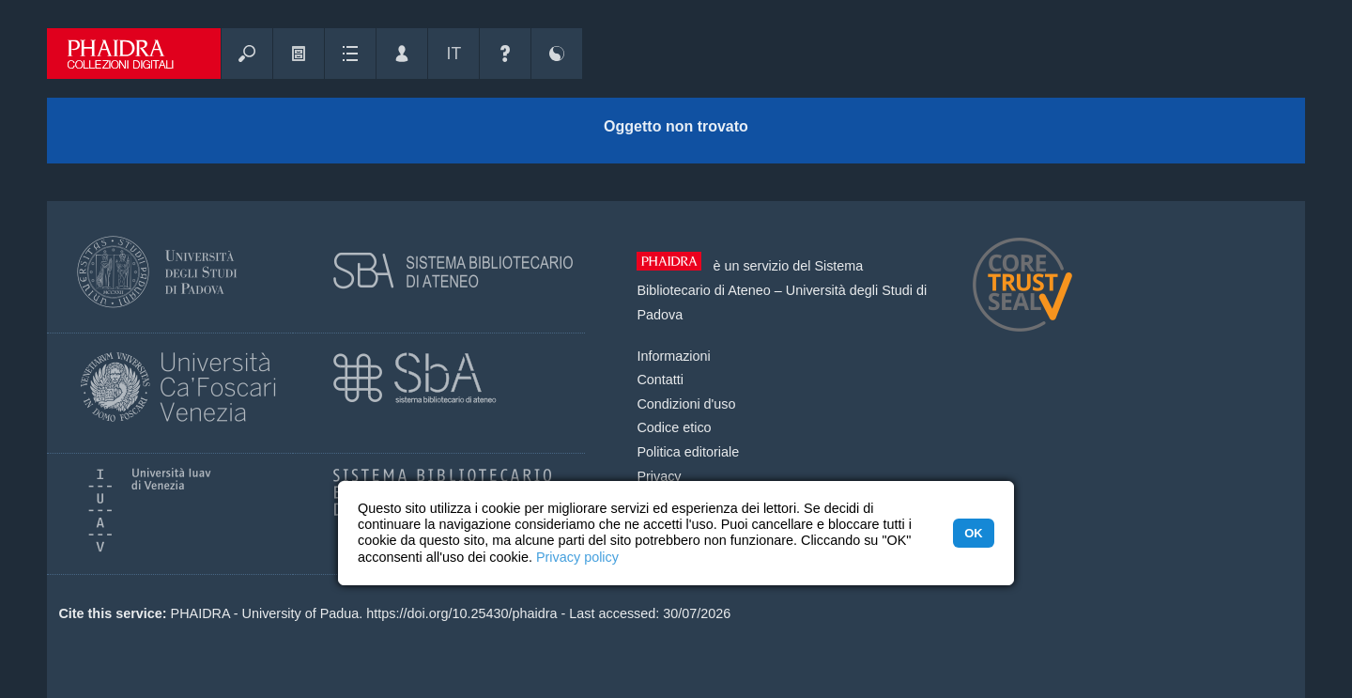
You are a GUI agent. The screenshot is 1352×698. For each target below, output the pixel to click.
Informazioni (673, 356)
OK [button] (973, 533)
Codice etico (674, 427)
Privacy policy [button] (577, 557)
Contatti (660, 379)
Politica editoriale (688, 451)
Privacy (659, 476)
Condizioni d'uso (686, 403)
